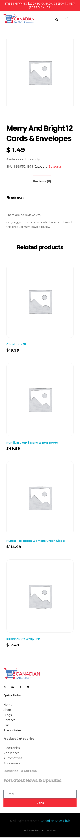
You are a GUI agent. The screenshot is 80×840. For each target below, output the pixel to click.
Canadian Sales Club (55, 821)
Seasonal (55, 166)
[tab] (42, 180)
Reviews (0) (42, 181)
